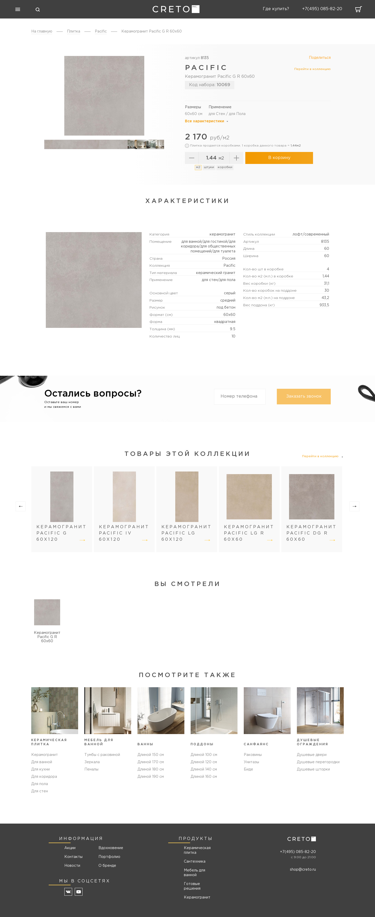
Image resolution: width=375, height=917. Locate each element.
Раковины (253, 754)
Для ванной (41, 762)
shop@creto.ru (303, 869)
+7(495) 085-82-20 (298, 852)
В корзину (279, 158)
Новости (72, 865)
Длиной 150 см (151, 754)
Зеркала (92, 762)
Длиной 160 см (204, 776)
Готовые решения (192, 886)
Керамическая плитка (197, 850)
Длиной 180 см (151, 769)
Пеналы (91, 769)
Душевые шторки (313, 769)
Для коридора (44, 776)
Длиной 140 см (204, 769)
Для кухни (40, 769)
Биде (248, 769)
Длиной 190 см (151, 776)
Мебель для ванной (194, 873)
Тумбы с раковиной (102, 754)
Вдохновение (109, 848)
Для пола (39, 784)
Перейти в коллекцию (312, 69)
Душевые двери (312, 754)
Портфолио (109, 856)
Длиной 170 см (151, 762)
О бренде (107, 865)
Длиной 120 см (204, 762)
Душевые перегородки (318, 762)
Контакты (73, 856)
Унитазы (251, 762)
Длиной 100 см (204, 754)
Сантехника (194, 861)
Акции (70, 848)
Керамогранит (44, 754)
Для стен (39, 791)
